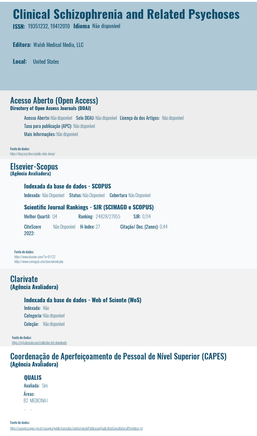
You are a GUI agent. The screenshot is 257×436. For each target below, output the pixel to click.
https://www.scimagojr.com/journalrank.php (38, 261)
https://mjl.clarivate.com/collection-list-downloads (39, 342)
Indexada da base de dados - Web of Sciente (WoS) (82, 299)
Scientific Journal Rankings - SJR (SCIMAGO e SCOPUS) (89, 207)
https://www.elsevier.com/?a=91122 (34, 256)
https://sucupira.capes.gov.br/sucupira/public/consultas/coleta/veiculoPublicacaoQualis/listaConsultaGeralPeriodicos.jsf (76, 428)
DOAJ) (85, 108)
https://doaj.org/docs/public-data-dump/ (32, 153)
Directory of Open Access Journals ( (44, 108)
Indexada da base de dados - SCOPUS (67, 186)
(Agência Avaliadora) (30, 173)
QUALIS (32, 377)
